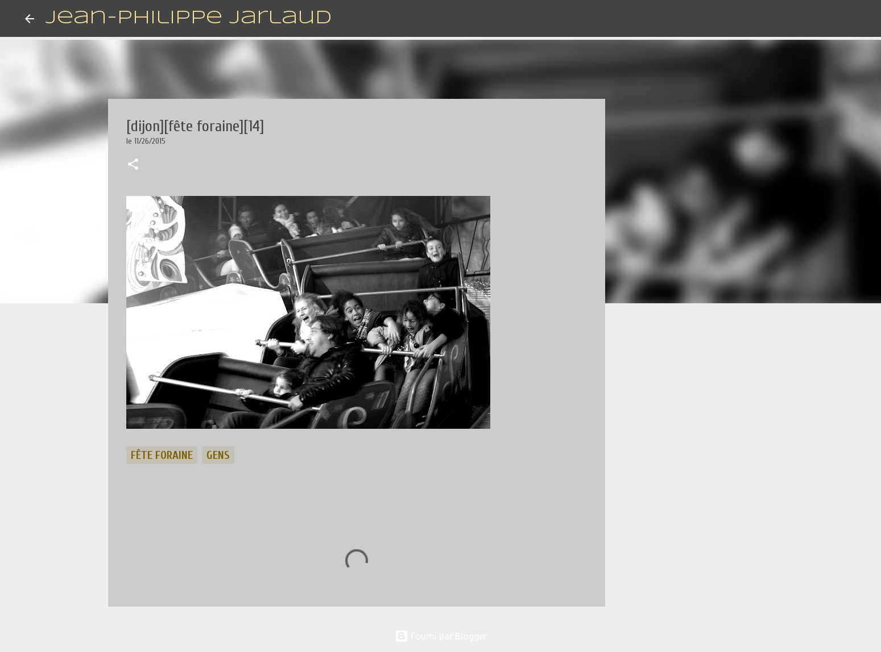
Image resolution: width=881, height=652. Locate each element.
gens (218, 455)
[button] (133, 165)
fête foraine (162, 455)
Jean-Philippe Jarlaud (189, 18)
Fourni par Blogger (441, 636)
